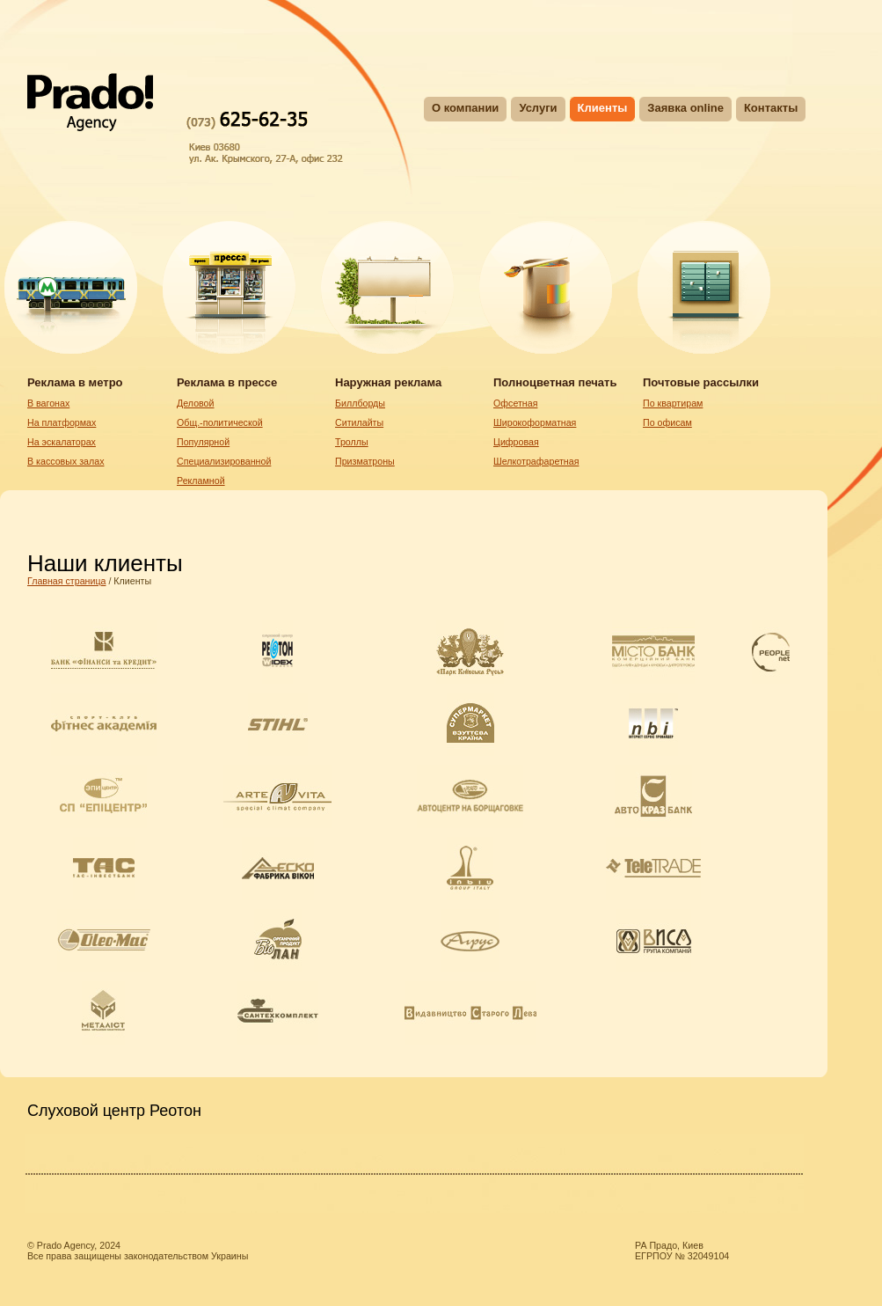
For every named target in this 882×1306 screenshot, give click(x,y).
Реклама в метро (75, 382)
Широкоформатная (534, 422)
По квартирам (673, 403)
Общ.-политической (220, 422)
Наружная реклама (388, 382)
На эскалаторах (61, 442)
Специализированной (224, 461)
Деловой (195, 403)
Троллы (351, 442)
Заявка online (685, 107)
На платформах (61, 422)
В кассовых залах (66, 461)
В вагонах (48, 403)
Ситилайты (359, 422)
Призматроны (365, 461)
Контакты (771, 107)
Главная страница (66, 581)
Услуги (538, 107)
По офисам (667, 422)
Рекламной (201, 480)
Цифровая (516, 442)
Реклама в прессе (227, 382)
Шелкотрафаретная (536, 461)
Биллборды (360, 403)
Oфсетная (515, 403)
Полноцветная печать (554, 382)
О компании (465, 107)
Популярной (203, 442)
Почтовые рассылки (701, 382)
